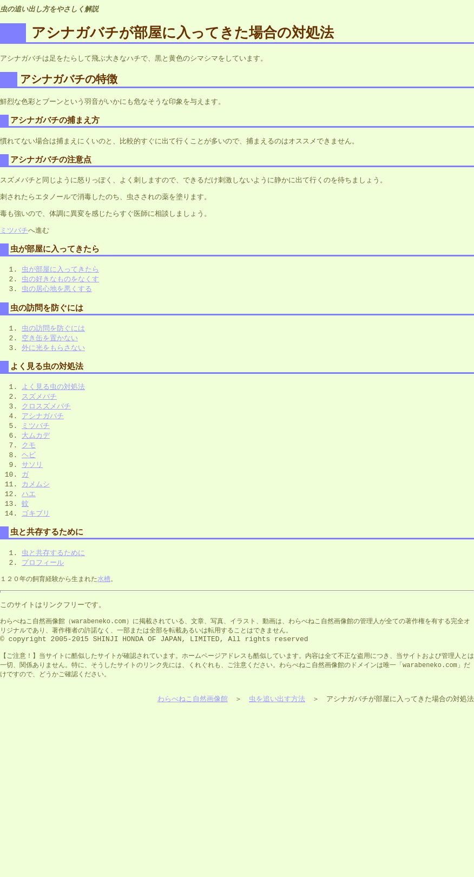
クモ (29, 460)
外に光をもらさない (53, 359)
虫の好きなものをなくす (60, 287)
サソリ (32, 481)
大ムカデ (36, 450)
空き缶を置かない (50, 348)
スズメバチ (39, 409)
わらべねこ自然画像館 (192, 729)
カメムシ (36, 501)
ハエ (29, 512)
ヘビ (29, 471)
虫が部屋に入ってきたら (60, 277)
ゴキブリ (36, 532)
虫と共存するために (53, 573)
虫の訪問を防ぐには (53, 338)
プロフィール (43, 583)
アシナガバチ (43, 429)
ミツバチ (14, 237)
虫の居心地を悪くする (57, 297)
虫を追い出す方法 (277, 729)
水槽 (103, 600)
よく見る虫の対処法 (53, 399)
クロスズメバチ (46, 419)
